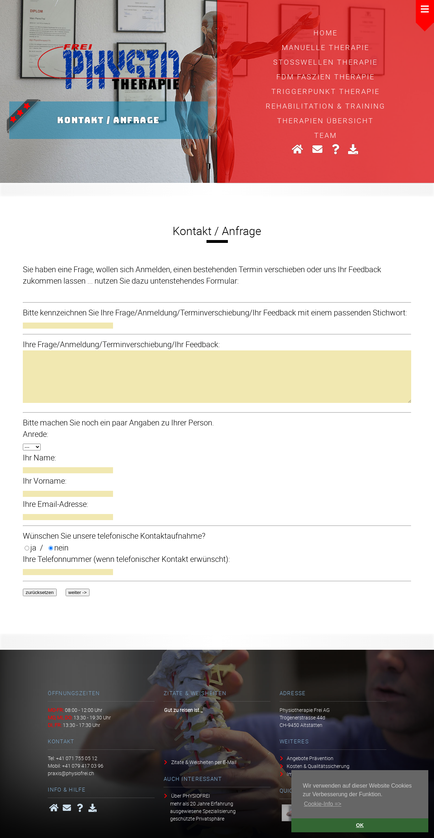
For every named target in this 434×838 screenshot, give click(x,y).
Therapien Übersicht (325, 120)
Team (325, 135)
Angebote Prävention (310, 758)
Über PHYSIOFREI (190, 795)
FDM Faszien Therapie (325, 76)
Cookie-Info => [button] (322, 804)
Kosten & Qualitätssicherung (318, 766)
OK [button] (360, 825)
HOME (325, 33)
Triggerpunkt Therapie (325, 91)
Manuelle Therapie (325, 47)
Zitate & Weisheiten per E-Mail (203, 762)
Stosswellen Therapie (325, 62)
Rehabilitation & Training (326, 106)
